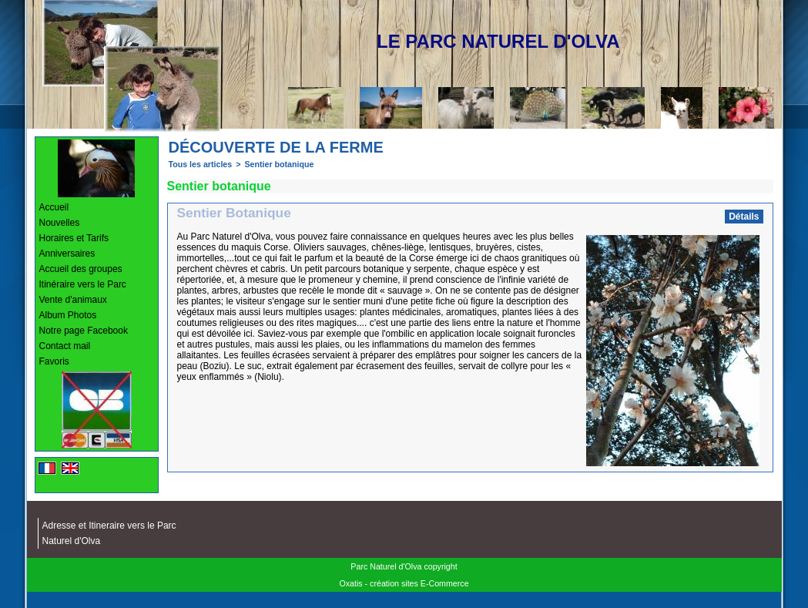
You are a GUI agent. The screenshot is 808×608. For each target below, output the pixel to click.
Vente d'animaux (73, 299)
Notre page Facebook (83, 330)
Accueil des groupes (80, 269)
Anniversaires (67, 253)
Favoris (54, 361)
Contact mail (65, 346)
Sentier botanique (278, 164)
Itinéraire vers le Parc (82, 284)
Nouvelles (59, 222)
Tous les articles (201, 164)
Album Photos (68, 315)
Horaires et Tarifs (74, 238)
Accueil (54, 207)
